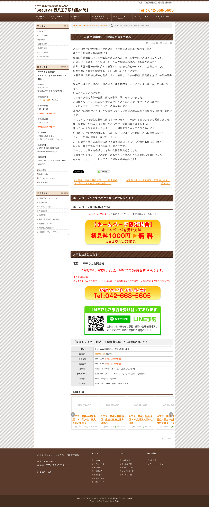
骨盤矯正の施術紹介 (46, 228)
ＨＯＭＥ (41, 31)
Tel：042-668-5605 (156, 10)
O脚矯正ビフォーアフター (49, 198)
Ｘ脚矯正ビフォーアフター (49, 232)
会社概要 (42, 170)
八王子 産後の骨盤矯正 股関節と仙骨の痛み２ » (148, 182)
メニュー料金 (59, 17)
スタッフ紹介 (144, 17)
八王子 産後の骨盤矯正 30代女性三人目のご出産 (141, 419)
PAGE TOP (166, 439)
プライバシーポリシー (47, 178)
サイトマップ (44, 183)
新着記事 (42, 215)
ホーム (42, 17)
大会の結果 (43, 211)
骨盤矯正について (46, 224)
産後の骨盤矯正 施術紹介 (96, 25)
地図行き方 (123, 17)
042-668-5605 (100, 354)
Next (171, 414)
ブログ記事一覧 (127, 471)
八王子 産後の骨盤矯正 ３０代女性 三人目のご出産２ (84, 419)
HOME (77, 25)
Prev (73, 414)
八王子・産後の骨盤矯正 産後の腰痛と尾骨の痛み (112, 419)
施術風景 (80, 17)
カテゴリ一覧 (126, 475)
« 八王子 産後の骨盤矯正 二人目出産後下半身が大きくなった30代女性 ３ (95, 182)
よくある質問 (126, 464)
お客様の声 (101, 17)
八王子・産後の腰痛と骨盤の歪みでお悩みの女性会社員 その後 (168, 419)
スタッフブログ (45, 207)
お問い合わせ (165, 17)
